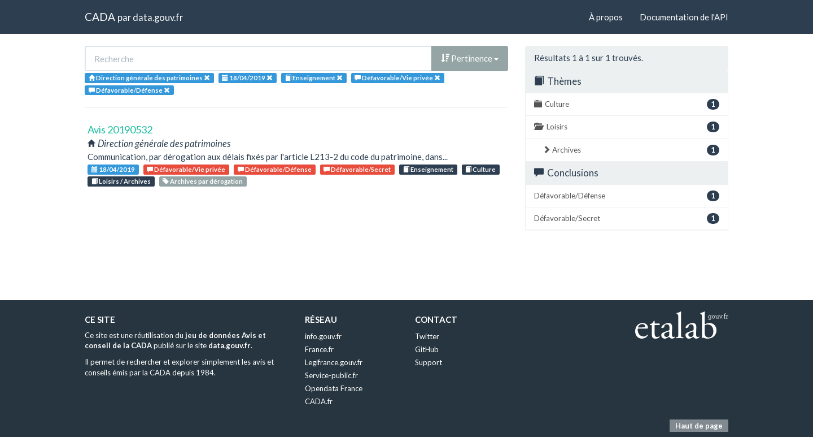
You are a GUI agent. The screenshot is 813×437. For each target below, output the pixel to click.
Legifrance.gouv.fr (333, 362)
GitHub (427, 349)
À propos (606, 17)
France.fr (319, 349)
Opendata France (333, 388)
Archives (631, 150)
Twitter (427, 336)
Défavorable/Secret (357, 169)
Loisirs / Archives (121, 181)
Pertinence (470, 58)
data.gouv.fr (158, 17)
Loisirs (626, 127)
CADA (100, 16)
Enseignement (428, 169)
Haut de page (699, 425)
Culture (480, 169)
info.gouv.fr (323, 336)
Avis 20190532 (120, 129)
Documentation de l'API (684, 17)
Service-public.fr (331, 375)
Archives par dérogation (203, 181)
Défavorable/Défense (275, 169)
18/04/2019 (113, 169)
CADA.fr (319, 401)
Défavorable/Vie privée (186, 169)
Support (428, 362)
